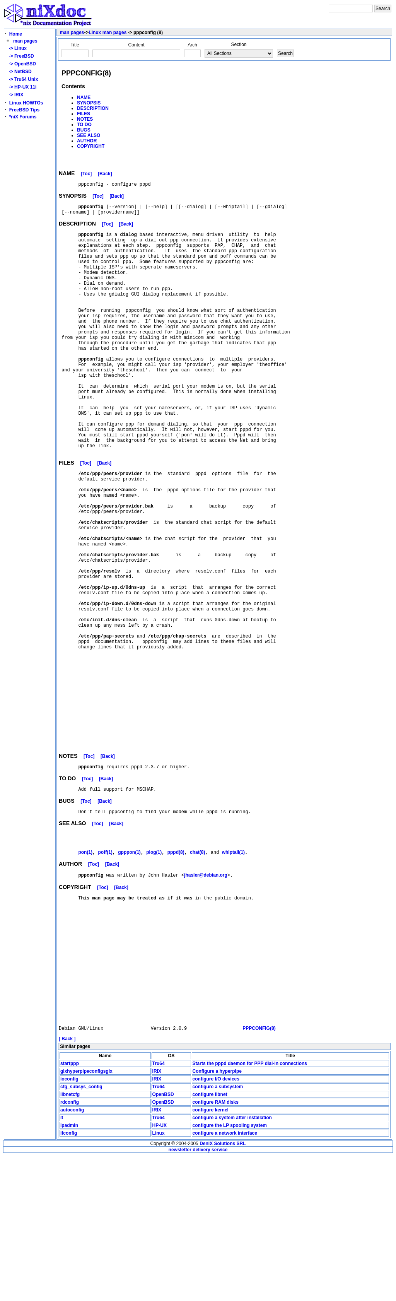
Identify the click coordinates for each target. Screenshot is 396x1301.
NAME (83, 97)
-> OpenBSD (21, 64)
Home (15, 34)
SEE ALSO (88, 135)
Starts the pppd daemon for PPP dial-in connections (250, 1208)
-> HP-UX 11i (21, 87)
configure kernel (211, 1255)
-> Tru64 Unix (22, 79)
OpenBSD (163, 1239)
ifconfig (68, 1278)
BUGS (83, 130)
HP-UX (159, 1270)
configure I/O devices (216, 1224)
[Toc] (86, 175)
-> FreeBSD (20, 56)
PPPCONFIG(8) (258, 1173)
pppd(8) (175, 968)
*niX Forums (23, 117)
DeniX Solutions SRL (223, 1288)
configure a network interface (225, 1278)
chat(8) (197, 968)
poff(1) (105, 968)
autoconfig (72, 1255)
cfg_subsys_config (81, 1231)
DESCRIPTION (93, 108)
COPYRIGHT (90, 146)
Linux (158, 1278)
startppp (69, 1208)
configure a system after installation (232, 1262)
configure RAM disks (216, 1247)
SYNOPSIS (89, 103)
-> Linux (16, 48)
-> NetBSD (19, 71)
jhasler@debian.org (205, 991)
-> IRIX (14, 94)
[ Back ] (67, 1183)
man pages (25, 41)
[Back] (105, 175)
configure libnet (210, 1239)
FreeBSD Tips (24, 110)
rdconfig (69, 1247)
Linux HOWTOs (26, 103)
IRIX (156, 1216)
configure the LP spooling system (230, 1270)
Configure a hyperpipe (217, 1216)
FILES (83, 113)
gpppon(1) (129, 968)
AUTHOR (87, 141)
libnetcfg (70, 1239)
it (61, 1262)
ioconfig (69, 1224)
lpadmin (69, 1270)
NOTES (85, 119)
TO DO (84, 124)
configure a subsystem (218, 1231)
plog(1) (154, 968)
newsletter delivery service (198, 1295)
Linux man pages (107, 32)
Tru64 (158, 1208)
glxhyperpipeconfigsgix (86, 1216)
